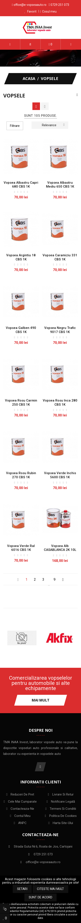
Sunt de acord (40, 897)
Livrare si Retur (63, 794)
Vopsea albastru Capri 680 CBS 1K (21, 185)
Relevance (53, 124)
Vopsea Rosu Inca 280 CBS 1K (60, 403)
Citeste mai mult (50, 889)
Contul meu (22, 816)
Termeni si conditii (63, 809)
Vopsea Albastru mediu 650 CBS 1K (60, 185)
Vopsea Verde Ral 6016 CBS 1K (21, 548)
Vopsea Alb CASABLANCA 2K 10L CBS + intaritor (60, 550)
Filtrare (15, 126)
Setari (22, 889)
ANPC (22, 823)
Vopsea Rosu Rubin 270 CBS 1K (21, 475)
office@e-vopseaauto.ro (30, 4)
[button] (30, 44)
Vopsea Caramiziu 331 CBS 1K (60, 257)
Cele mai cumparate (22, 801)
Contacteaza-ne (22, 809)
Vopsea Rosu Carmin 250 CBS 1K (21, 403)
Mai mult (40, 700)
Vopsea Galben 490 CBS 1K (21, 330)
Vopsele (14, 95)
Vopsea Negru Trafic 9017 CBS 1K (60, 330)
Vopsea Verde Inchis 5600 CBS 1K (60, 475)
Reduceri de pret (22, 794)
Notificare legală (63, 801)
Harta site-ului (63, 823)
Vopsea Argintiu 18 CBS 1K (21, 257)
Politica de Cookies (63, 816)
